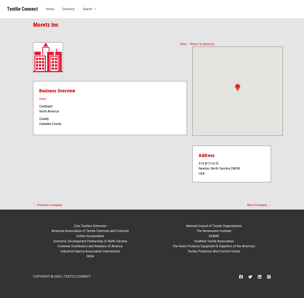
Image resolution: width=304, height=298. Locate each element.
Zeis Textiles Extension (90, 226)
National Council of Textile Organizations (214, 226)
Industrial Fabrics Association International (90, 251)
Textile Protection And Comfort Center (214, 251)
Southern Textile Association (214, 241)
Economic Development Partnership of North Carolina (90, 241)
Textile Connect (22, 9)
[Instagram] (269, 277)
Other (183, 44)
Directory (68, 9)
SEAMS (214, 236)
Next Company (258, 205)
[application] (94, 9)
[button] (237, 87)
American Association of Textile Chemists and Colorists (90, 231)
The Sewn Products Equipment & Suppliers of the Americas (214, 246)
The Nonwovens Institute (214, 231)
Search (89, 9)
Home (50, 9)
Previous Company (48, 205)
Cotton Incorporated (90, 236)
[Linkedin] (260, 277)
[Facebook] (241, 277)
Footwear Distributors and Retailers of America (90, 246)
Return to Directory (203, 44)
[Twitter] (250, 277)
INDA (90, 256)
